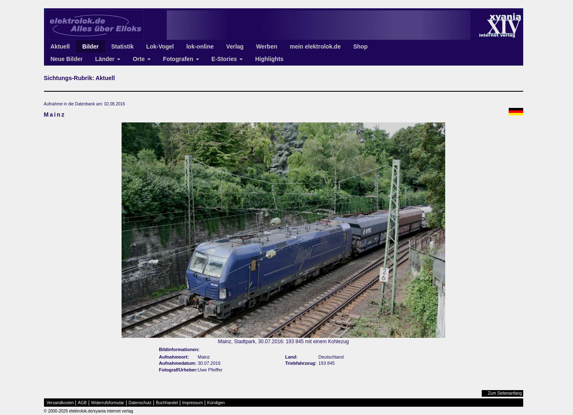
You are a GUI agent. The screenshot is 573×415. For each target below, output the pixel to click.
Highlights (269, 59)
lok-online (200, 46)
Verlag (235, 46)
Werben (266, 46)
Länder (107, 59)
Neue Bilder (67, 59)
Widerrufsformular (107, 402)
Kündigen (215, 402)
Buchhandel (167, 402)
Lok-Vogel (160, 46)
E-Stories (227, 59)
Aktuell (60, 46)
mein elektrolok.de (315, 46)
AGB (82, 402)
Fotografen (181, 59)
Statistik (122, 46)
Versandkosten (60, 402)
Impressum (192, 402)
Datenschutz (140, 402)
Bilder (90, 46)
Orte (142, 59)
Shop (360, 46)
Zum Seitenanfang (505, 393)
